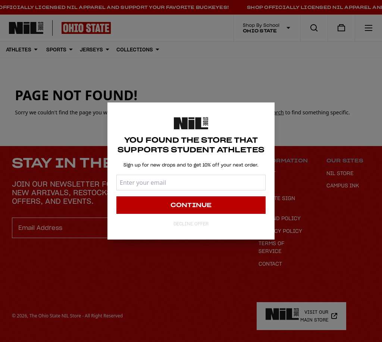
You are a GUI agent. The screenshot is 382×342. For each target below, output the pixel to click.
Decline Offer (191, 224)
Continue (191, 205)
